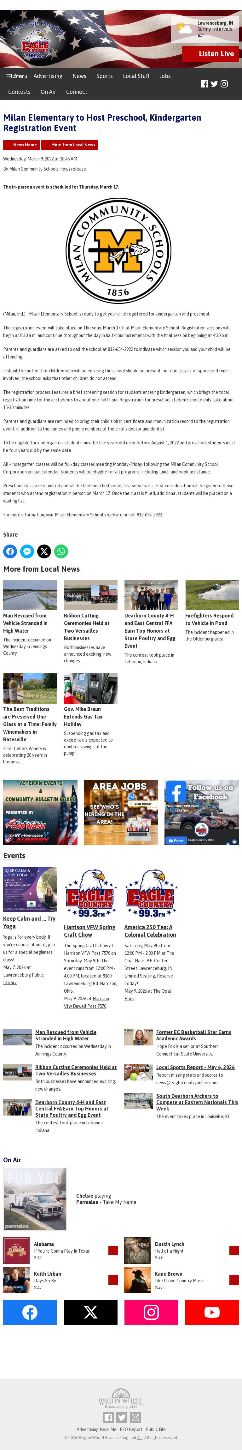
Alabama (44, 1244)
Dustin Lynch (169, 1244)
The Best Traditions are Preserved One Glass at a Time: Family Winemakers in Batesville (30, 707)
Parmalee (87, 1202)
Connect (76, 91)
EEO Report (131, 1429)
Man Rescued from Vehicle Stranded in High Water (30, 607)
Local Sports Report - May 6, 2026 (195, 1067)
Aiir (139, 1437)
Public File (156, 1429)
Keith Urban (47, 1274)
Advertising (48, 76)
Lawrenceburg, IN (215, 23)
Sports (104, 76)
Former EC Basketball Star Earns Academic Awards (193, 1035)
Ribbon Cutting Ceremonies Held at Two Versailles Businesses (76, 1070)
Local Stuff (136, 76)
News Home (25, 144)
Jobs (165, 76)
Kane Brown (168, 1274)
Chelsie (84, 1196)
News (79, 76)
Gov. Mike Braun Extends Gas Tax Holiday (91, 700)
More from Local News (73, 144)
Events (14, 855)
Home (16, 76)
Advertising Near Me (97, 1429)
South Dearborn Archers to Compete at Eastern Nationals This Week (197, 1102)
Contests (19, 91)
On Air (48, 91)
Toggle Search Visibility (235, 84)
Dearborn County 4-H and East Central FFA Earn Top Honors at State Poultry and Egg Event (151, 614)
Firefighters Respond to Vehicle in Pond (212, 603)
